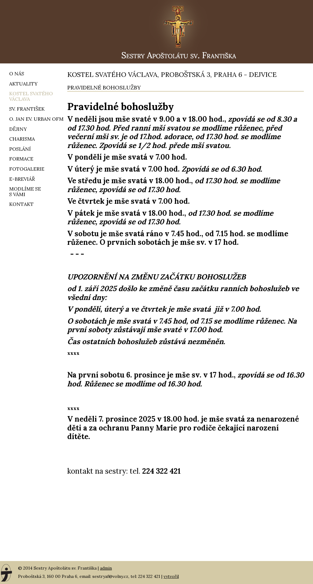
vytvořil (171, 576)
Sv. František (27, 109)
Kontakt (21, 204)
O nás (16, 73)
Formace (21, 159)
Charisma (22, 139)
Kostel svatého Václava (31, 96)
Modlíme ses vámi (25, 191)
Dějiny (18, 129)
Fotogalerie (26, 169)
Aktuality (23, 84)
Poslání (20, 149)
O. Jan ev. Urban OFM (36, 119)
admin (106, 568)
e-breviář (22, 179)
